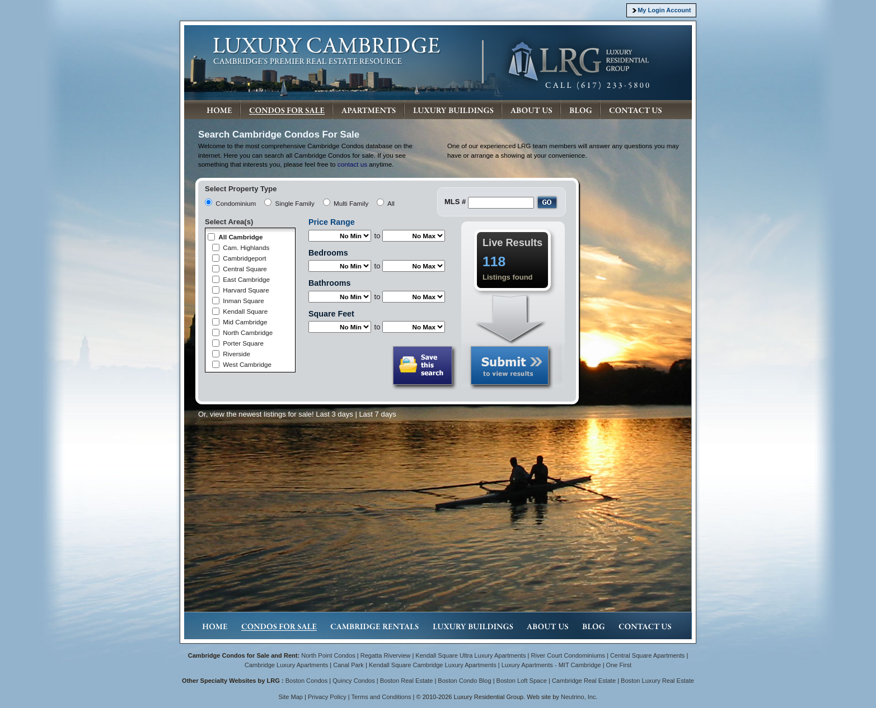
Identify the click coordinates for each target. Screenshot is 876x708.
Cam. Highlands (246, 247)
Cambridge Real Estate (584, 680)
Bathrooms (329, 283)
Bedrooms (328, 252)
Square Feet (331, 313)
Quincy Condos (353, 680)
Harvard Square (246, 290)
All (391, 203)
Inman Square (243, 300)
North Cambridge (248, 332)
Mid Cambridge (245, 321)
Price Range (331, 222)
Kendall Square (245, 311)
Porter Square (243, 343)
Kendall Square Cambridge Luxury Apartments (433, 665)
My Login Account (664, 10)
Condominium (236, 203)
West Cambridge (247, 364)
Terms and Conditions (381, 696)
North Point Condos (328, 655)
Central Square (245, 268)
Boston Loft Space (521, 680)
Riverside (236, 353)
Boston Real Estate (406, 680)
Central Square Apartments (647, 655)
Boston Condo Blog (464, 680)
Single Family (295, 203)
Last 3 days (334, 414)
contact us (352, 164)
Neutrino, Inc (578, 696)
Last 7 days (377, 414)
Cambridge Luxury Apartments (286, 665)
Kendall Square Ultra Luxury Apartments (470, 655)
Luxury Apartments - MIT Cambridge (551, 665)
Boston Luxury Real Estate (657, 680)
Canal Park (348, 665)
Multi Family (351, 203)
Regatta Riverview (385, 655)
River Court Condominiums (568, 655)
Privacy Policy (327, 696)
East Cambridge (246, 279)
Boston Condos (306, 680)
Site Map (290, 696)
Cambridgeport (244, 258)
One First (618, 665)
